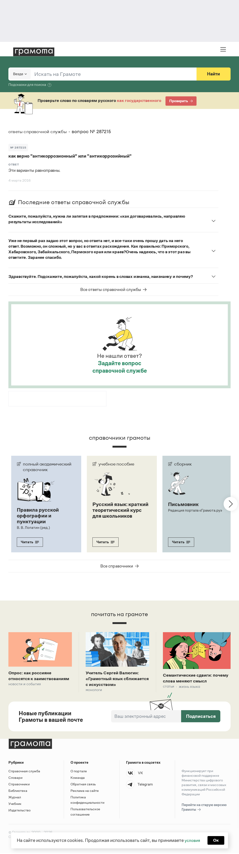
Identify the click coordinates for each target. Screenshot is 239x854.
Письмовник (184, 504)
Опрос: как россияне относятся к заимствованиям (31, 679)
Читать (30, 541)
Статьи (168, 687)
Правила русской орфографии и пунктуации (39, 515)
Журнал (14, 798)
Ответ (13, 164)
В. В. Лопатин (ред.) (33, 527)
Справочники (19, 785)
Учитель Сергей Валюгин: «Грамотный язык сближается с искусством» (116, 679)
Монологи (94, 691)
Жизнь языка (189, 687)
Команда (77, 778)
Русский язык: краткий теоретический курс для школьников (118, 512)
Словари (15, 778)
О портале (78, 772)
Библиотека (17, 791)
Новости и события (24, 691)
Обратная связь (83, 785)
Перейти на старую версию (204, 808)
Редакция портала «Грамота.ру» (195, 510)
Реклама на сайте (84, 791)
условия (191, 840)
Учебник (14, 805)
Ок (217, 840)
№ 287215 (18, 147)
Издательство (19, 811)
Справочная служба (24, 772)
